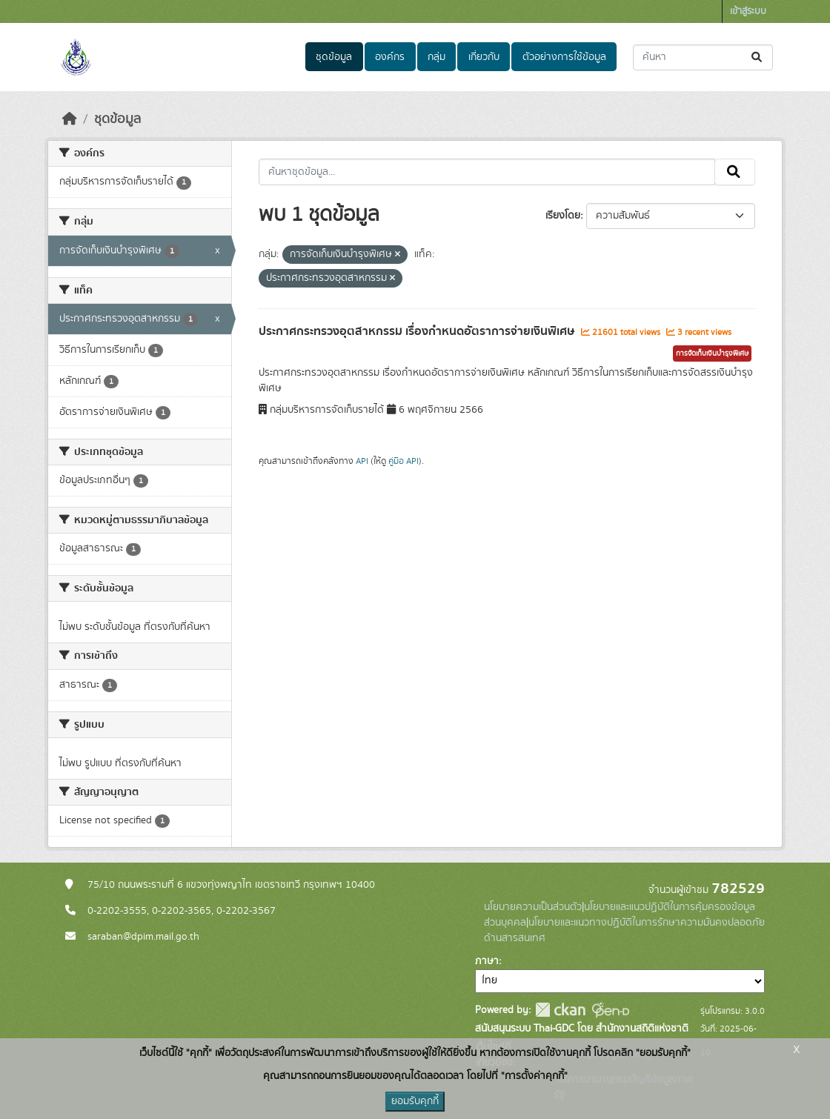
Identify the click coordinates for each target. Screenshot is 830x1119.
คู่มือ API (403, 461)
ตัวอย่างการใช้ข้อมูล (564, 57)
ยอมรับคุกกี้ (415, 1101)
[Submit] (758, 57)
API (362, 461)
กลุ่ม (436, 57)
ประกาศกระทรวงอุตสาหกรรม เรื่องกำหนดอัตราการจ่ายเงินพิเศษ (418, 331)
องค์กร (390, 57)
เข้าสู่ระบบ (748, 11)
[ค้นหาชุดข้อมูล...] (703, 57)
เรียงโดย (562, 215)
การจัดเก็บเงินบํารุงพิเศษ (712, 353)
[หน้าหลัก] (69, 119)
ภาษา (487, 961)
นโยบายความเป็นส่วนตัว (533, 907)
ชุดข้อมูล (334, 57)
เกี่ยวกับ (483, 57)
